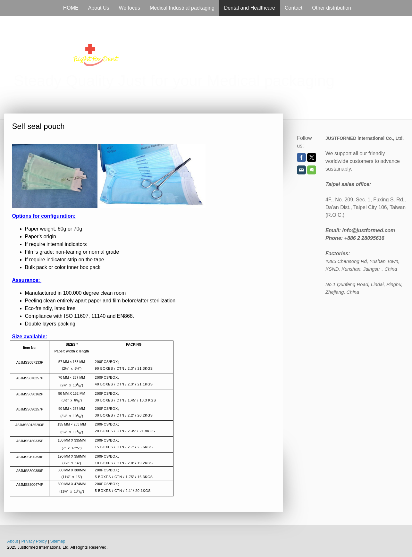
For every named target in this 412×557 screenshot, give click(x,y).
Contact (293, 8)
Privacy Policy (34, 541)
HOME (71, 8)
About (12, 541)
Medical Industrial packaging (182, 8)
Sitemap (57, 541)
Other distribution (331, 8)
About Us (98, 8)
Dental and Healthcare (249, 8)
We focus (129, 8)
